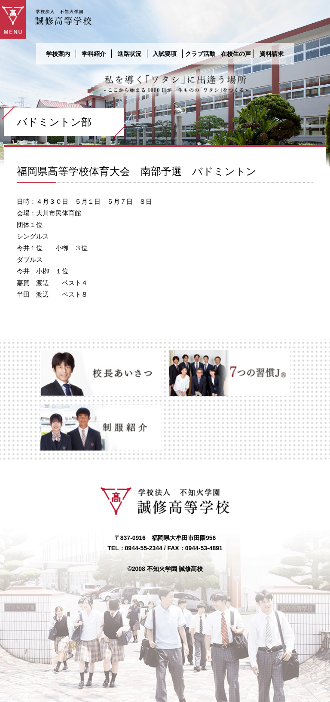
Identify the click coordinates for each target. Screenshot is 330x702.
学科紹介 (94, 53)
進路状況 (129, 53)
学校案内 (58, 53)
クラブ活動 (200, 53)
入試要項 (165, 53)
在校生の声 (236, 53)
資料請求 (272, 53)
